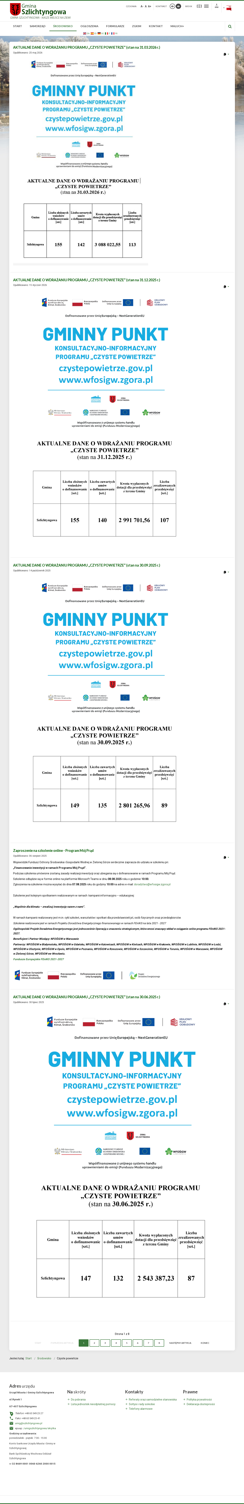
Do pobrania (78, 1399)
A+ (149, 6)
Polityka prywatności (199, 1399)
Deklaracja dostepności (201, 1404)
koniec (205, 1342)
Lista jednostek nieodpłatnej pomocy (93, 1404)
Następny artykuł (180, 1342)
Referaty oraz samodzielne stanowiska (153, 1399)
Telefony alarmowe (141, 1408)
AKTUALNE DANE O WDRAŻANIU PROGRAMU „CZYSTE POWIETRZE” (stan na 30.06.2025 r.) (86, 997)
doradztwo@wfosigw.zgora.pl (152, 884)
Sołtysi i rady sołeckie (142, 1404)
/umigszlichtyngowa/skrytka (39, 1428)
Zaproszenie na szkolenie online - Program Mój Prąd (53, 850)
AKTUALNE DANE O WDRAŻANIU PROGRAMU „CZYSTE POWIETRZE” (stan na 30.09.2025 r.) (86, 565)
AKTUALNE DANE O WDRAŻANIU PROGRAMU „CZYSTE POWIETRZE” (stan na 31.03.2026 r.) (86, 47)
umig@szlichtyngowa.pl (28, 1423)
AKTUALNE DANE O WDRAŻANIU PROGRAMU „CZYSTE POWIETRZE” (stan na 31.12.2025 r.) (86, 280)
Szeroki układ (206, 6)
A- (142, 6)
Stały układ (199, 6)
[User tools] (226, 54)
